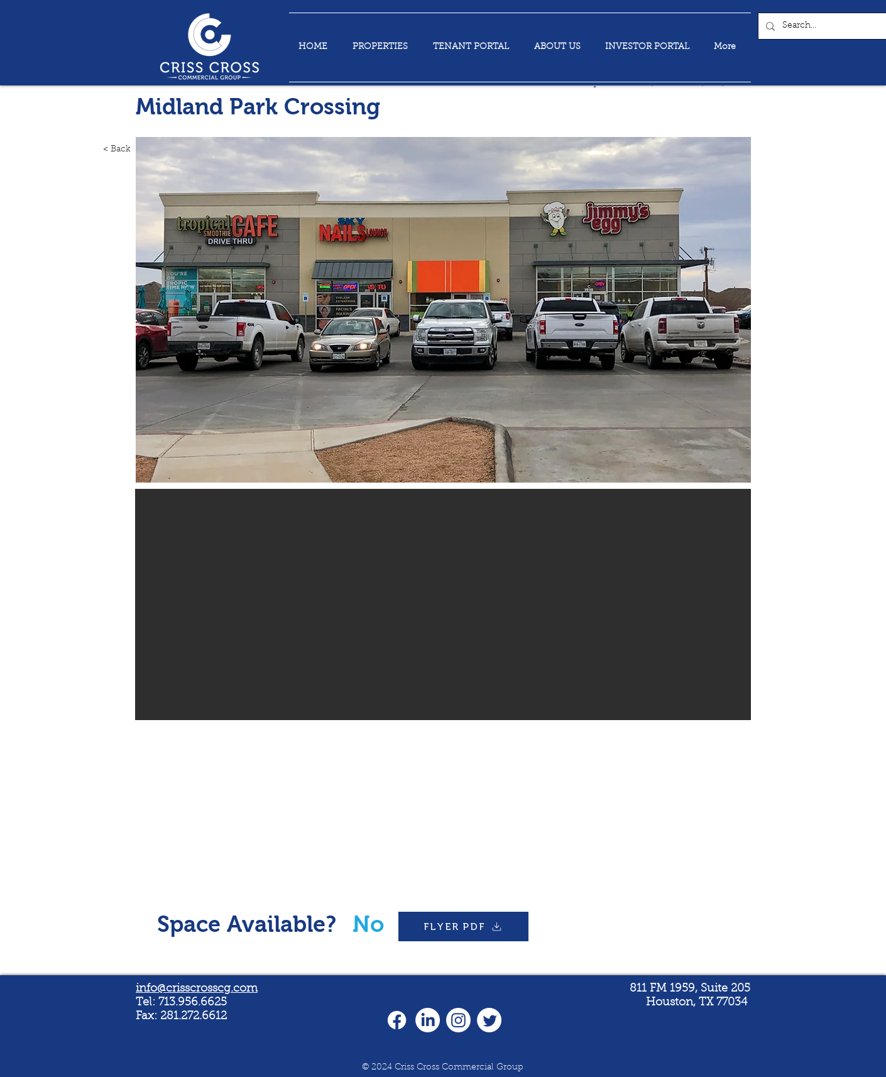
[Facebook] (397, 1020)
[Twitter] (489, 1020)
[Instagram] (458, 1020)
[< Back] (103, 149)
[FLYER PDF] (463, 926)
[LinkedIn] (427, 1020)
